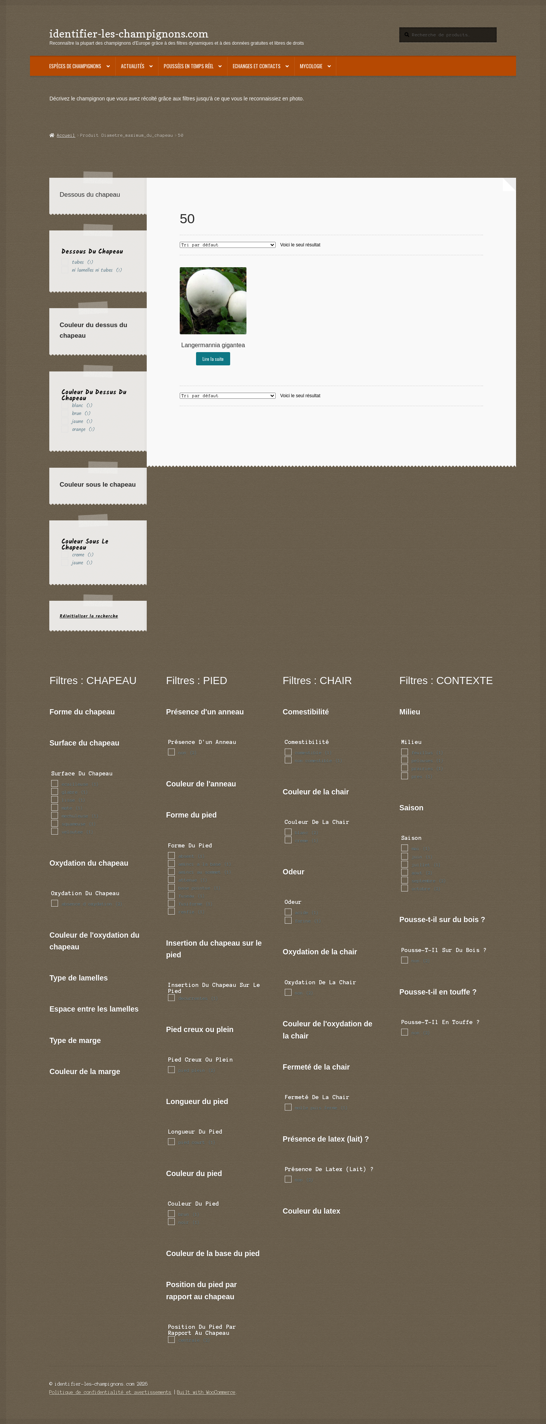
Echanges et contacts (257, 66)
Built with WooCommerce (206, 1392)
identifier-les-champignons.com (129, 33)
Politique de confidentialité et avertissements (110, 1392)
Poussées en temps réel (188, 66)
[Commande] (228, 245)
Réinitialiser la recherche (89, 616)
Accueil (66, 135)
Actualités (132, 66)
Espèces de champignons (75, 66)
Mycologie (311, 66)
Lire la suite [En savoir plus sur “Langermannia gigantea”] (213, 359)
